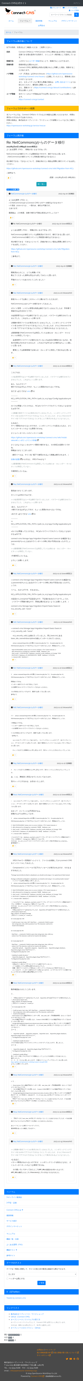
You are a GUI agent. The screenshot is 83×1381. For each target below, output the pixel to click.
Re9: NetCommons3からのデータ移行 (28, 763)
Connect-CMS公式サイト (14, 3)
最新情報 (38, 21)
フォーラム (10, 1192)
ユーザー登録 (34, 61)
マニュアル (52, 21)
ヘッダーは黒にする (17, 1279)
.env (28, 391)
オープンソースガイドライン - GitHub (25, 1328)
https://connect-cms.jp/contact (31, 99)
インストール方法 (70, 8)
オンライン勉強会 (14, 1197)
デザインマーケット (69, 21)
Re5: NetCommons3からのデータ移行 (28, 574)
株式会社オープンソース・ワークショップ (27, 1314)
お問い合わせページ (63, 82)
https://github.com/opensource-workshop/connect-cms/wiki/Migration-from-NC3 (39, 168)
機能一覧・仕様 (12, 1239)
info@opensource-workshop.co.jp (23, 1371)
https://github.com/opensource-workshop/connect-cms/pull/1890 (29, 1062)
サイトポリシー (44, 1355)
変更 (41, 1283)
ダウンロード (55, 8)
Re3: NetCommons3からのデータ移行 (28, 366)
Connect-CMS (37, 1376)
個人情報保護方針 (45, 1353)
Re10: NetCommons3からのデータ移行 (28, 795)
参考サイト (10, 1255)
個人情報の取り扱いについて (66, 1353)
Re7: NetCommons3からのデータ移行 (28, 668)
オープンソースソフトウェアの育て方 (25, 1320)
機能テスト (11, 1250)
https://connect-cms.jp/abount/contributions (52, 88)
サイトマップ (50, 1350)
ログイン (76, 3)
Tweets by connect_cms (16, 1298)
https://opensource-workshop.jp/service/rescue (25, 126)
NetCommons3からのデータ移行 (24, 194)
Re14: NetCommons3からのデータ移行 (28, 1112)
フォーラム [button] (24, 21)
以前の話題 (15, 459)
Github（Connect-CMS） (21, 1317)
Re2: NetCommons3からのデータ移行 (28, 266)
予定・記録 (11, 1203)
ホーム (11, 21)
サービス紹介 (11, 1221)
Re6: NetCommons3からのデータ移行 (28, 622)
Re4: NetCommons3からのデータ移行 (28, 484)
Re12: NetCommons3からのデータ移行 (28, 983)
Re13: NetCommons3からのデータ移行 (28, 1075)
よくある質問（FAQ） (15, 1245)
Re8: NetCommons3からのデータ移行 (28, 707)
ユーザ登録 (74, 10)
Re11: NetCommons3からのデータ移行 (28, 854)
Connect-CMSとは (14, 1210)
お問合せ (41, 25)
